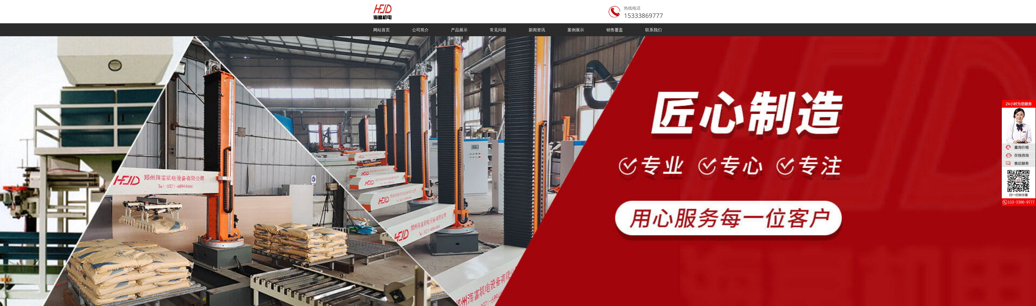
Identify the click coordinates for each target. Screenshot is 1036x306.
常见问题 (498, 30)
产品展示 (459, 30)
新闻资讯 (537, 30)
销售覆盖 (614, 30)
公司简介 (420, 30)
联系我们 (653, 30)
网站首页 (381, 30)
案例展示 (575, 30)
